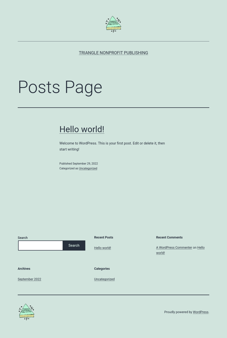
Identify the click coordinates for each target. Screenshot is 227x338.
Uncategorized (88, 168)
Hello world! (81, 129)
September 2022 (29, 279)
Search (23, 238)
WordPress (200, 312)
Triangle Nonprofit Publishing (113, 52)
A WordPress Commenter (174, 247)
